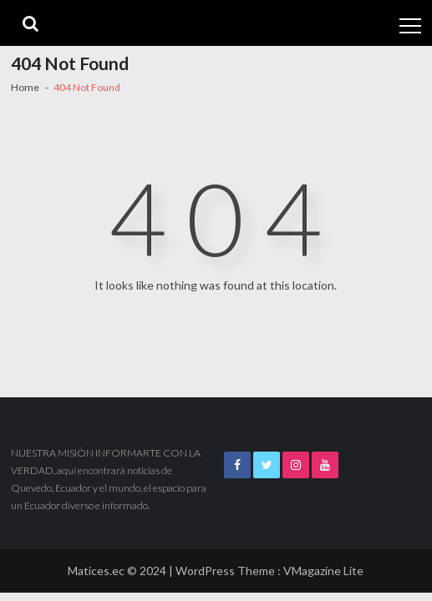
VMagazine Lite (323, 570)
